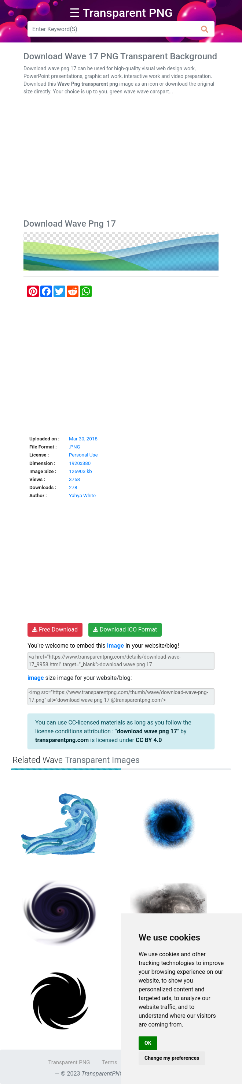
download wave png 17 (147, 731)
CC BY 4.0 (149, 740)
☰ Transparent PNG (121, 13)
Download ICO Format (125, 629)
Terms (109, 1062)
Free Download (55, 629)
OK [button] (147, 1043)
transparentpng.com (62, 740)
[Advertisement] (121, 158)
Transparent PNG (69, 1062)
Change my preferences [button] (171, 1058)
